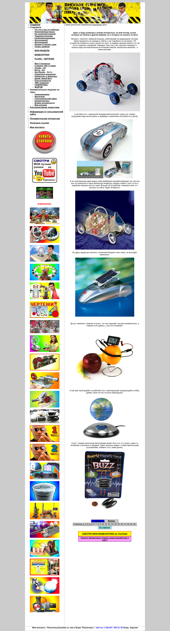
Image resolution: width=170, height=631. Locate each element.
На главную (104, 528)
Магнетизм (40, 97)
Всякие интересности (45, 103)
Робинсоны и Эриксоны (46, 76)
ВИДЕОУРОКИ (42, 55)
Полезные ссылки (39, 123)
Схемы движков (42, 47)
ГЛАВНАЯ (35, 25)
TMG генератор (42, 83)
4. (90, 524)
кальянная (97, 25)
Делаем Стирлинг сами (45, 45)
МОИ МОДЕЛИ (42, 50)
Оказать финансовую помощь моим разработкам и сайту (105, 539)
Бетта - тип (40, 70)
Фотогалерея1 (41, 40)
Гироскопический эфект (46, 99)
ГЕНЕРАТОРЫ (41, 85)
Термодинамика (42, 94)
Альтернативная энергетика (44, 107)
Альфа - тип (40, 68)
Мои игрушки (41, 105)
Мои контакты (37, 127)
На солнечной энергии (45, 34)
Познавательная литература (45, 118)
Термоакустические (44, 36)
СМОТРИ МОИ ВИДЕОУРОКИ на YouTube (104, 533)
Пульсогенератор (43, 81)
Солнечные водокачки (45, 74)
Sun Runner (40, 72)
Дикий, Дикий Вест (43, 79)
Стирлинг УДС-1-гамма (45, 66)
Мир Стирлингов (42, 64)
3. (88, 524)
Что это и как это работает (47, 30)
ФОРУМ (38, 87)
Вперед (111, 521)
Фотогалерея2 (41, 42)
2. (86, 524)
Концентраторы (42, 101)
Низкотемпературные (45, 32)
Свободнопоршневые (45, 38)
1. (83, 524)
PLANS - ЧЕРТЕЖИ (44, 59)
